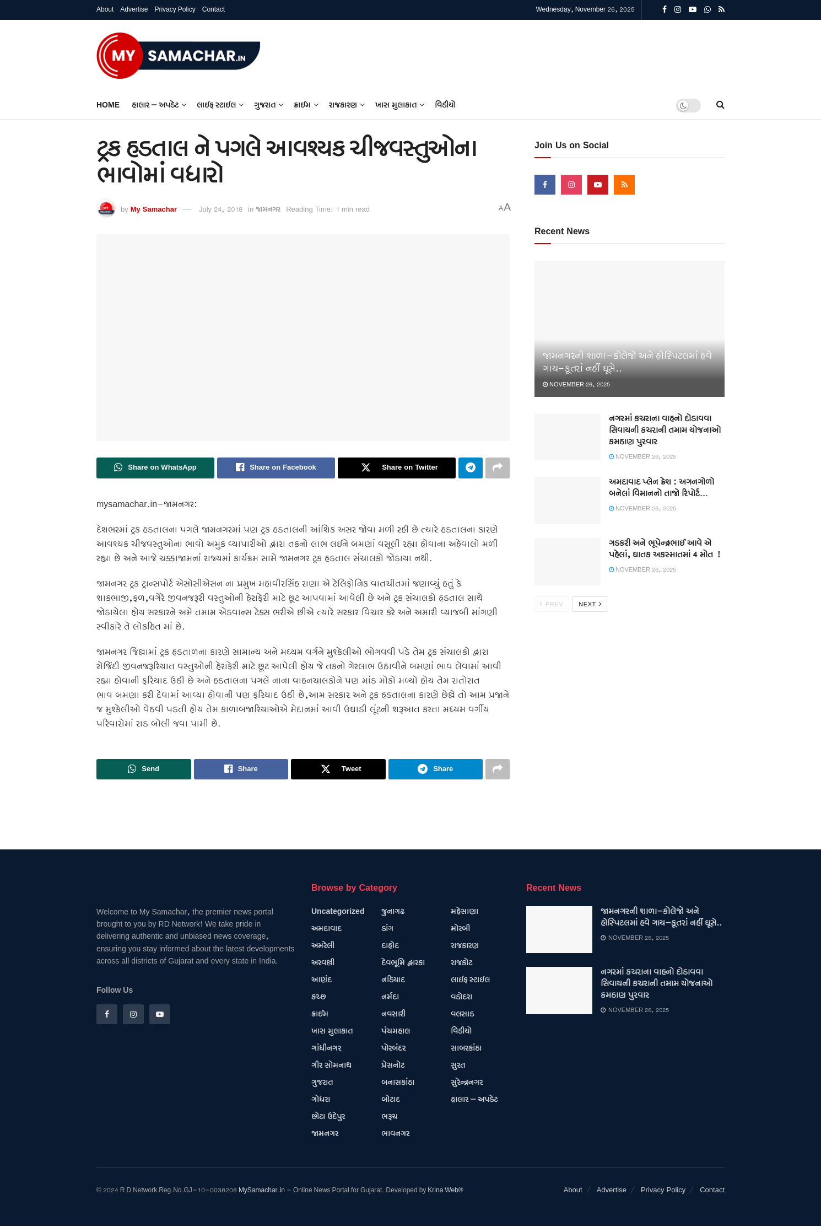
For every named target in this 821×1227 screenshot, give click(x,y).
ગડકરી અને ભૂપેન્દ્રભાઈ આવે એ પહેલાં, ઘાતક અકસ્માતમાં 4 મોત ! (664, 549)
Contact (213, 10)
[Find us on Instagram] (571, 185)
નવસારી (393, 1015)
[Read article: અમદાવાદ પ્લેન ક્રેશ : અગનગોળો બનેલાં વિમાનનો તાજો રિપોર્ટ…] (567, 500)
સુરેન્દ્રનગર (467, 1083)
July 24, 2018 (220, 209)
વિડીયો (445, 105)
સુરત (458, 1066)
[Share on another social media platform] (497, 468)
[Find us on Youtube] (597, 185)
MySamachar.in (262, 1191)
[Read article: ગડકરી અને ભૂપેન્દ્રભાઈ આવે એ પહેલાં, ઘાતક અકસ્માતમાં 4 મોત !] (567, 561)
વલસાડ (462, 1015)
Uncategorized (337, 912)
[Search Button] (720, 105)
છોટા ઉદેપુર (328, 1117)
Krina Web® (445, 1191)
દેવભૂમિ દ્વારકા (403, 963)
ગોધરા (320, 1100)
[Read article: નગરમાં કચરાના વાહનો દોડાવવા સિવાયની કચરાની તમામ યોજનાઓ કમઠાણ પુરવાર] (567, 437)
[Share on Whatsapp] (155, 468)
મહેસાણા (464, 912)
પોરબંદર (393, 1049)
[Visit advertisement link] (724, 56)
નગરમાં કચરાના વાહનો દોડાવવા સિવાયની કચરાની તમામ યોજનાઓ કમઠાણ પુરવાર (665, 430)
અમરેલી (322, 946)
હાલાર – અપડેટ (155, 105)
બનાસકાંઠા (397, 1083)
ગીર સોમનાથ (331, 1066)
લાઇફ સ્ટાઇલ (216, 105)
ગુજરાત (265, 105)
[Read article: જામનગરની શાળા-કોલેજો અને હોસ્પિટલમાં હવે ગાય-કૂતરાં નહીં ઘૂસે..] (629, 329)
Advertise (134, 10)
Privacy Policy (174, 10)
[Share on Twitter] (397, 468)
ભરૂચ (389, 1117)
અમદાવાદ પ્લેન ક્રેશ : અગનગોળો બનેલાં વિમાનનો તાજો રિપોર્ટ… (661, 488)
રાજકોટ (461, 963)
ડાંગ (387, 929)
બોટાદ (390, 1100)
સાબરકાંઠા (466, 1049)
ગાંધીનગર (326, 1049)
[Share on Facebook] (276, 468)
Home (108, 105)
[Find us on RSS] (624, 185)
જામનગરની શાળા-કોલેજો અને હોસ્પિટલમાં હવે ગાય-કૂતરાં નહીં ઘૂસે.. (661, 918)
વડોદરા (461, 998)
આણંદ (321, 981)
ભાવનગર (395, 1134)
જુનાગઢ (392, 912)
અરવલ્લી (322, 963)
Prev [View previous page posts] (551, 604)
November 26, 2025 (576, 385)
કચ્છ (318, 998)
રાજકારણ (343, 105)
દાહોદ (390, 946)
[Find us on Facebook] (544, 185)
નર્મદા (390, 998)
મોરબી (460, 929)
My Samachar (154, 209)
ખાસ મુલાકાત (396, 105)
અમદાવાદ (326, 929)
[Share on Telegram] (470, 468)
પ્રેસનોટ (392, 1066)
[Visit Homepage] (178, 56)
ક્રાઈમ (302, 105)
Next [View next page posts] (590, 604)
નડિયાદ (393, 981)
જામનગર (268, 209)
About (105, 10)
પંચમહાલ (395, 1032)
